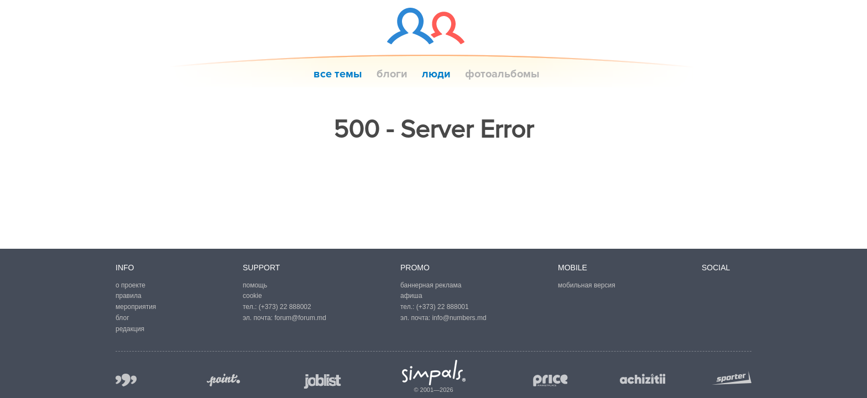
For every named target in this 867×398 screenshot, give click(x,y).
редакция (130, 329)
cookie (252, 296)
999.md (126, 380)
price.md (549, 380)
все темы (338, 74)
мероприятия (136, 307)
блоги (392, 74)
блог (122, 318)
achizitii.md (643, 379)
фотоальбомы (502, 74)
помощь (255, 285)
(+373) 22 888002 (285, 307)
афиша (411, 296)
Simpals (434, 372)
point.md (223, 380)
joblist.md (323, 381)
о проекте (130, 285)
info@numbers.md (459, 318)
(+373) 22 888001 (442, 307)
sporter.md (731, 378)
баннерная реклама (430, 285)
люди (436, 74)
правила (129, 296)
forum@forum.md (300, 318)
